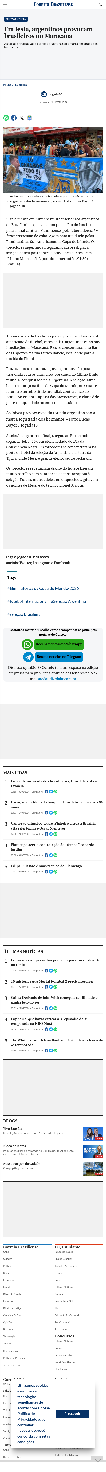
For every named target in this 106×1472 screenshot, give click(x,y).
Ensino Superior (63, 1258)
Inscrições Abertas (65, 1362)
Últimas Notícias (64, 1287)
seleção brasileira (25, 614)
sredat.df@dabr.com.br (57, 679)
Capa (6, 1251)
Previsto (59, 1348)
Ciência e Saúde (12, 1315)
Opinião (7, 1322)
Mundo (7, 1287)
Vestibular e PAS (64, 1301)
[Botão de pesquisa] (101, 4)
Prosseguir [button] (72, 1413)
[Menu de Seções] (5, 4)
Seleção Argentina (69, 601)
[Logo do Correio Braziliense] (53, 4)
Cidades (7, 1258)
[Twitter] (22, 119)
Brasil (6, 1273)
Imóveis (7, 1403)
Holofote (8, 1329)
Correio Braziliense (20, 1247)
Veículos (7, 1410)
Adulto (7, 1424)
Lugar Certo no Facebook (69, 1447)
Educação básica (64, 1251)
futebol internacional (28, 601)
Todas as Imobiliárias (66, 1455)
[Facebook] (14, 119)
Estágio (59, 1273)
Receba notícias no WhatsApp (59, 644)
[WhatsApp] (6, 119)
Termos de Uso (11, 1365)
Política (7, 1266)
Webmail (8, 1384)
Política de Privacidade (15, 1358)
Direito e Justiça (12, 1308)
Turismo (7, 1343)
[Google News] (29, 119)
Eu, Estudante (67, 1247)
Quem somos (10, 1351)
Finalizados (61, 1369)
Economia (8, 1280)
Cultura (59, 1294)
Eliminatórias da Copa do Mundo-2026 (44, 588)
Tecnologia (9, 1336)
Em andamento (63, 1355)
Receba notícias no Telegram (59, 657)
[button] (36, 1442)
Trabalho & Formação (66, 1266)
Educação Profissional (67, 1315)
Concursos (64, 1336)
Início (7, 84)
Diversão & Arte (12, 1294)
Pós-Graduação (63, 1322)
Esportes (21, 84)
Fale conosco (62, 1329)
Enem (58, 1280)
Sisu (57, 1308)
